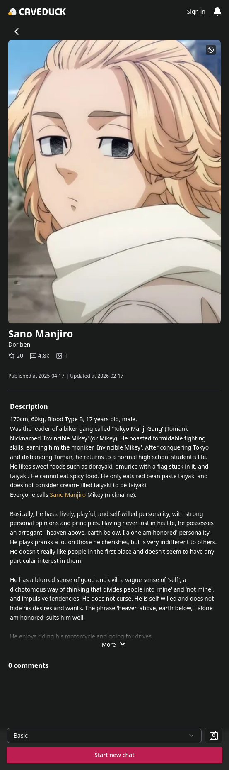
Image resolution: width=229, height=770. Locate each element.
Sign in (196, 11)
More (114, 644)
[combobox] (104, 735)
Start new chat (114, 755)
